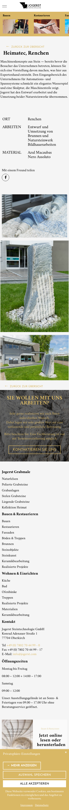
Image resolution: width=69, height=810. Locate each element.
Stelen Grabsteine (14, 496)
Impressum (26, 805)
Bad (4, 586)
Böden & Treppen (13, 538)
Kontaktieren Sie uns (34, 450)
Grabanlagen (10, 490)
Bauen (6, 521)
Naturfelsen (10, 479)
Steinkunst (9, 555)
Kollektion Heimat (14, 507)
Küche (6, 580)
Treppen (7, 597)
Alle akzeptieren (34, 783)
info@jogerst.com (24, 654)
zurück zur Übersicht (27, 47)
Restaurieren (10, 527)
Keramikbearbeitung (15, 561)
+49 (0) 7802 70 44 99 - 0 (23, 645)
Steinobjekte (10, 550)
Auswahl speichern (34, 775)
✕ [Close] (66, 752)
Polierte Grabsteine (15, 484)
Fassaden (8, 532)
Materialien (10, 609)
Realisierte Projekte (15, 567)
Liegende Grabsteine (16, 502)
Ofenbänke (9, 592)
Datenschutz (42, 805)
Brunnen (8, 544)
